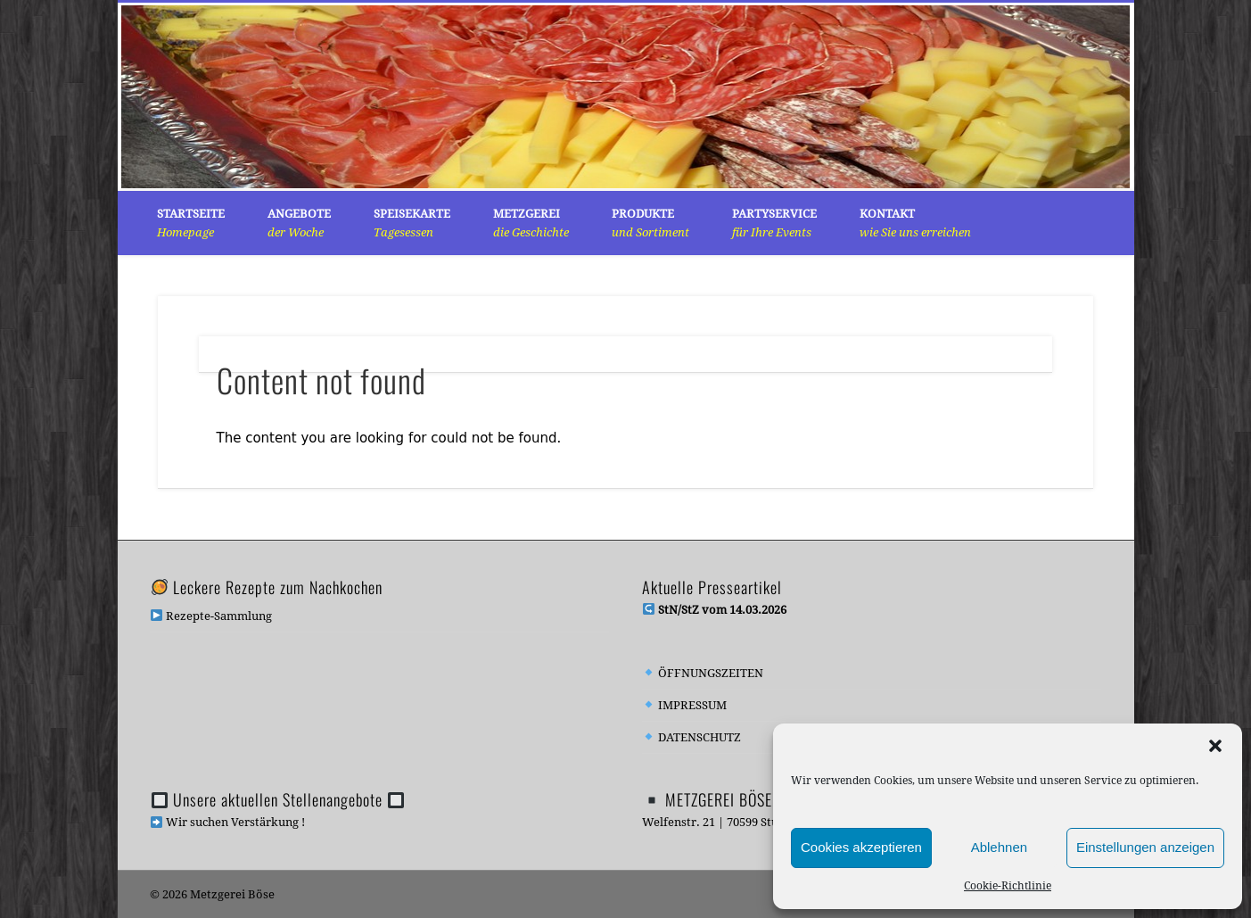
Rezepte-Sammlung (211, 616)
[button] (1215, 746)
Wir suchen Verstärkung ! (228, 822)
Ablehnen (999, 847)
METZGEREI (531, 223)
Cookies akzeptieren (861, 847)
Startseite (191, 223)
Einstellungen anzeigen (1145, 847)
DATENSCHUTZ (692, 737)
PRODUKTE (650, 223)
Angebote (299, 223)
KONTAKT (915, 223)
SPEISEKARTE (412, 223)
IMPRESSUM (685, 705)
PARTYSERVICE (774, 223)
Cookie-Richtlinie (1007, 886)
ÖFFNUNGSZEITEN (703, 673)
